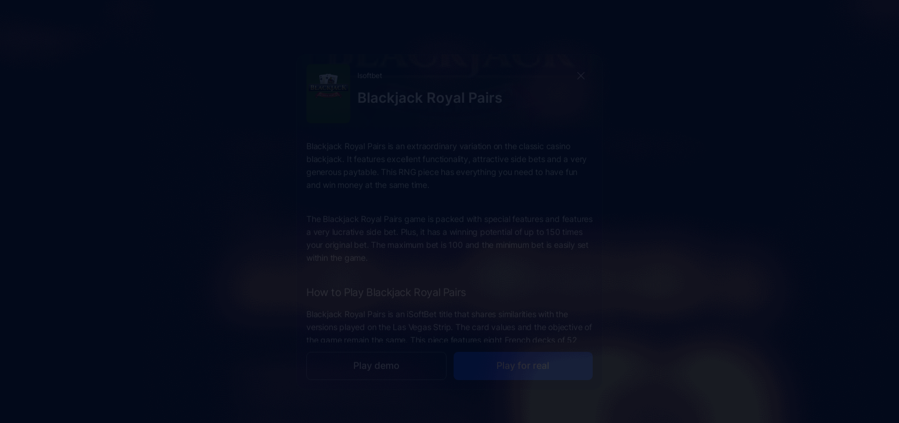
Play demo (376, 355)
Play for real (522, 355)
